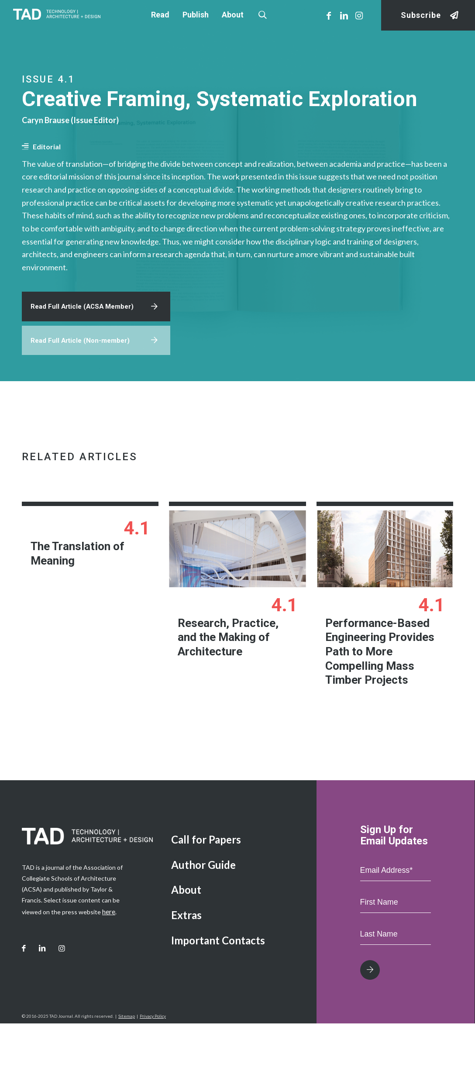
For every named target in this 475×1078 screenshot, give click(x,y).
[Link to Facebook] (328, 15)
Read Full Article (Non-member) (83, 375)
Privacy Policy (153, 1070)
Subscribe (421, 15)
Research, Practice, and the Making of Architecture (237, 673)
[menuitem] (237, 894)
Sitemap (126, 1070)
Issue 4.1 (48, 79)
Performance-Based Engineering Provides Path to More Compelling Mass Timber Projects (377, 687)
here (108, 966)
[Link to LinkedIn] (344, 15)
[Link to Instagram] (359, 15)
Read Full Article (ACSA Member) (85, 339)
